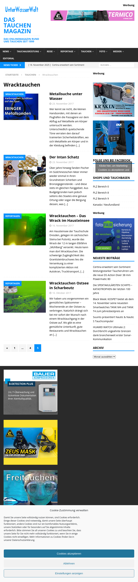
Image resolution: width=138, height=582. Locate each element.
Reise (50, 51)
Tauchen (86, 51)
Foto (102, 51)
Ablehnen (69, 563)
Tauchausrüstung (28, 51)
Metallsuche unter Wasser (65, 96)
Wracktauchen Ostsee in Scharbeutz (69, 285)
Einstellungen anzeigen (69, 573)
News (6, 51)
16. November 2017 (63, 225)
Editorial (8, 58)
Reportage (67, 51)
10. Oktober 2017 (61, 293)
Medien (117, 51)
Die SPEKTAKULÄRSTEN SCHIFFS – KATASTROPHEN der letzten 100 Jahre (112, 289)
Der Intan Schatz (64, 157)
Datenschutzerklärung (23, 540)
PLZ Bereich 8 (101, 192)
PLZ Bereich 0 (101, 186)
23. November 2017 (63, 103)
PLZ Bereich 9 (101, 198)
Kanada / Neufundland (106, 204)
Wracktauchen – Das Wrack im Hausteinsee (69, 218)
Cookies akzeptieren (69, 553)
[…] (78, 145)
